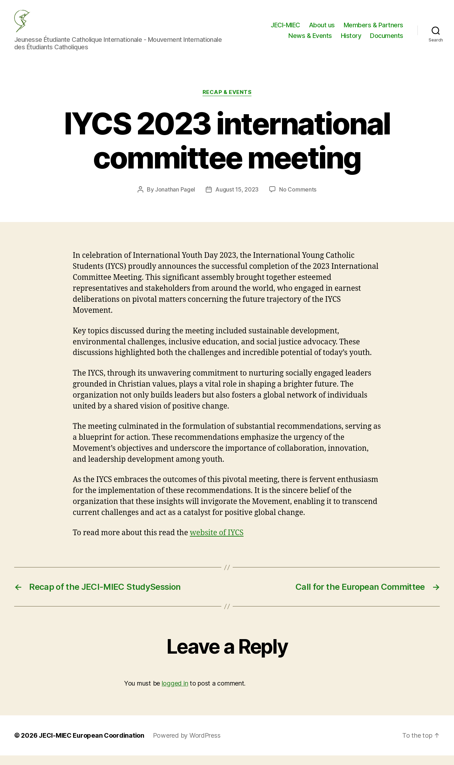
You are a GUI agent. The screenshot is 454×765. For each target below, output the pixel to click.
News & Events (310, 40)
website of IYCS (216, 542)
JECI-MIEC (285, 29)
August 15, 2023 (237, 199)
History (351, 40)
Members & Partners (373, 29)
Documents (386, 40)
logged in (175, 693)
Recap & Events (227, 102)
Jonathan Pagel (175, 199)
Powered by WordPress (187, 745)
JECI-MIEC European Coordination (91, 745)
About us (322, 29)
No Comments (297, 199)
